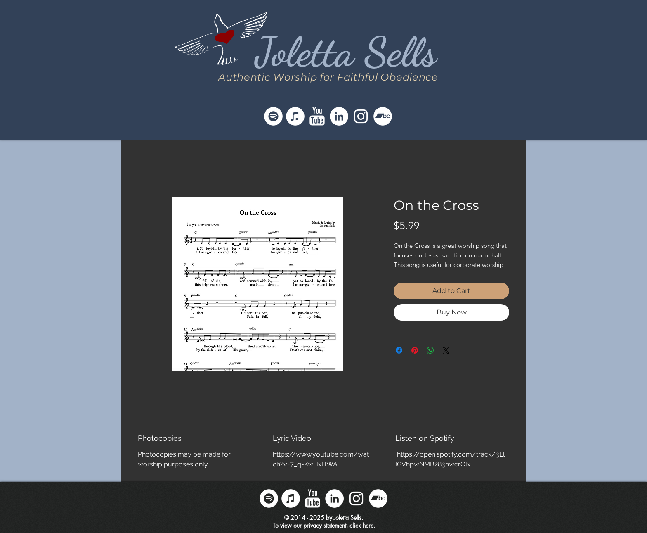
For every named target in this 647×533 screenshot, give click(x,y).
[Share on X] (446, 350)
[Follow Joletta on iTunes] (295, 116)
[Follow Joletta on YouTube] (317, 116)
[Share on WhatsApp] (430, 350)
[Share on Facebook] (399, 350)
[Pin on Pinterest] (415, 350)
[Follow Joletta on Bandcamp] (382, 116)
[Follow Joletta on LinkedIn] (339, 116)
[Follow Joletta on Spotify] (273, 116)
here (368, 525)
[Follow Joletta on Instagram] (361, 116)
